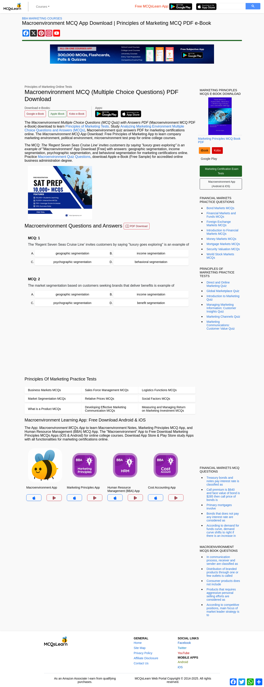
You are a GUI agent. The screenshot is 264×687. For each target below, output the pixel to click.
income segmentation (151, 253)
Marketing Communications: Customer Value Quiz (221, 325)
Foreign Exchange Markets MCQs (219, 223)
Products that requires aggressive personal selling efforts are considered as (221, 594)
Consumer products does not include (223, 582)
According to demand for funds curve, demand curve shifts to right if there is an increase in (223, 530)
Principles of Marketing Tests (87, 126)
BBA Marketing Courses (42, 18)
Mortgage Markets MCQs (223, 244)
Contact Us (141, 663)
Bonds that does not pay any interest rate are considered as (223, 517)
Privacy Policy (143, 653)
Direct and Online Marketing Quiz (218, 284)
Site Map (139, 648)
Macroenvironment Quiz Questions (64, 157)
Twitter (182, 648)
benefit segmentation (151, 303)
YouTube (183, 653)
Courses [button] (41, 6)
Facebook (184, 642)
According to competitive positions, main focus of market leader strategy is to (223, 610)
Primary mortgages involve (219, 506)
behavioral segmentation (151, 262)
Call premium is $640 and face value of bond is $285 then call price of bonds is (223, 495)
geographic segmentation (72, 253)
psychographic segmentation (72, 262)
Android (183, 662)
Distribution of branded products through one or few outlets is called (222, 572)
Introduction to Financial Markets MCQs (222, 232)
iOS (180, 667)
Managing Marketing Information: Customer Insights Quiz (221, 308)
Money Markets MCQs (221, 239)
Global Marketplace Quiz (223, 291)
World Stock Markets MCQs (220, 255)
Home (138, 642)
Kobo (217, 150)
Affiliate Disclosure (146, 658)
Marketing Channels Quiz (223, 316)
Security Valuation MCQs (223, 249)
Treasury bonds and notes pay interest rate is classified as (223, 481)
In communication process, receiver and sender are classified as (222, 560)
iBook (204, 150)
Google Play (209, 158)
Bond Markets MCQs (220, 208)
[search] (231, 6)
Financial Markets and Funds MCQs (221, 214)
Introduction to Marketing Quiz (223, 297)
